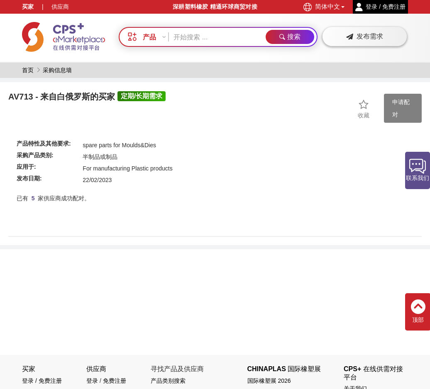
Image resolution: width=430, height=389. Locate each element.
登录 (92, 380)
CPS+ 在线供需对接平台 (373, 372)
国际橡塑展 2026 (269, 380)
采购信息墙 (57, 70)
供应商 (60, 6)
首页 (28, 70)
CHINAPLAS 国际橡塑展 (284, 368)
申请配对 (401, 108)
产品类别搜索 (168, 380)
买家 (28, 6)
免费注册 (114, 380)
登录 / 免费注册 (42, 380)
